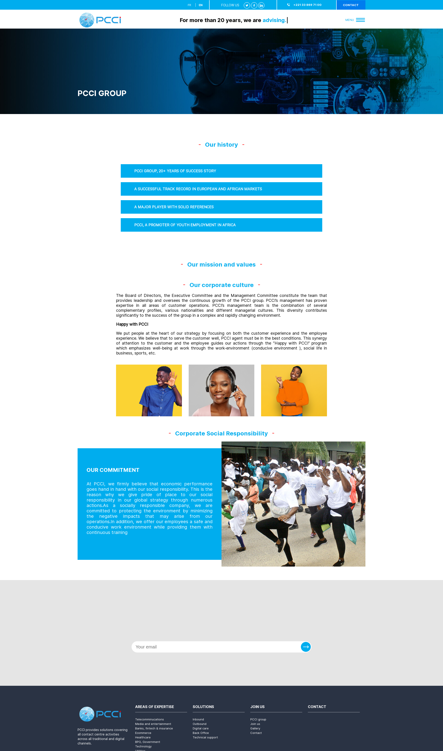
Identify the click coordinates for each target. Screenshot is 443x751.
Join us (255, 724)
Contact (351, 5)
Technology (143, 746)
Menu (355, 20)
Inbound (198, 719)
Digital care (201, 728)
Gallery (255, 728)
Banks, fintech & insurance (154, 728)
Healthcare (143, 737)
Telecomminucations (149, 719)
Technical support (205, 737)
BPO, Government (147, 742)
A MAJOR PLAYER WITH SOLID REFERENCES (174, 207)
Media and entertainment (153, 724)
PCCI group (258, 719)
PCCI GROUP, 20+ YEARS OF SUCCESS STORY (175, 171)
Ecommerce (143, 733)
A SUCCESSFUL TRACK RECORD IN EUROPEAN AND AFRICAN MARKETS (198, 189)
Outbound (199, 724)
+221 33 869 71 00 (307, 5)
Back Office (201, 733)
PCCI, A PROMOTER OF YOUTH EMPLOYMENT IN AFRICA (185, 225)
